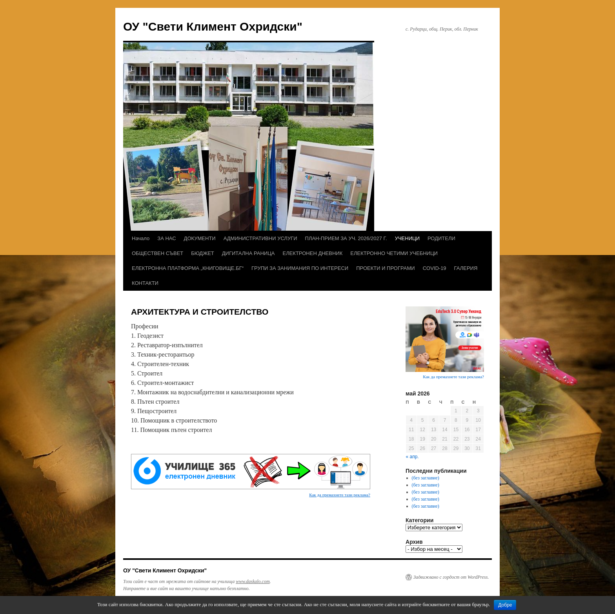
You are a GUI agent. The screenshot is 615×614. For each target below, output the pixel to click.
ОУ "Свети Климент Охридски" (212, 26)
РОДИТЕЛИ (441, 238)
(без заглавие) (425, 478)
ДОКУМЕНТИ (200, 238)
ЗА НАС (166, 238)
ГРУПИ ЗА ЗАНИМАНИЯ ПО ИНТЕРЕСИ (299, 268)
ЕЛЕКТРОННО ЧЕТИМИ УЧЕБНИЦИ (394, 253)
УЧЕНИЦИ (407, 238)
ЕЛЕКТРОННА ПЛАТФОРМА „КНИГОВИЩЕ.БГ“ (188, 268)
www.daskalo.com (252, 581)
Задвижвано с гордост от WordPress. (451, 577)
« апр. (412, 456)
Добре (505, 605)
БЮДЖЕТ (202, 253)
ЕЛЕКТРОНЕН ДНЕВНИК (312, 253)
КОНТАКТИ (145, 283)
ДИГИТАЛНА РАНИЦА (248, 253)
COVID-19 (434, 268)
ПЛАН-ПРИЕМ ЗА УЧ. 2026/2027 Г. (346, 238)
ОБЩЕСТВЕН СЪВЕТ (157, 253)
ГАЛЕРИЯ (466, 268)
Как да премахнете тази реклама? (339, 494)
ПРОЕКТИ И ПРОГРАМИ (385, 268)
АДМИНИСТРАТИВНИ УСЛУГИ (260, 238)
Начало (140, 238)
